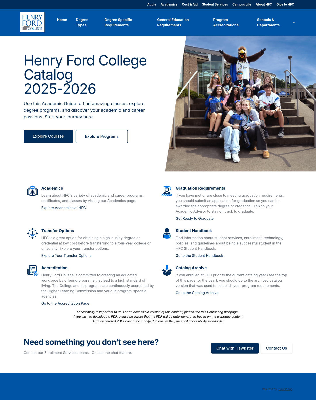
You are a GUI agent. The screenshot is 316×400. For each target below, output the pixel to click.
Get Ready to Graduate (195, 218)
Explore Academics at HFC (63, 208)
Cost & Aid (190, 4)
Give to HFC (285, 4)
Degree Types (82, 22)
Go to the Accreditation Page (65, 303)
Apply (151, 4)
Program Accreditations (226, 22)
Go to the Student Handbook (199, 255)
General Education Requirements (173, 22)
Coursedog (285, 389)
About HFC (264, 4)
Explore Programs (101, 136)
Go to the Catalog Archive (197, 292)
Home (62, 19)
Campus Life (241, 4)
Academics (169, 4)
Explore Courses (48, 136)
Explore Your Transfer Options (66, 255)
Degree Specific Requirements (118, 22)
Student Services (215, 4)
